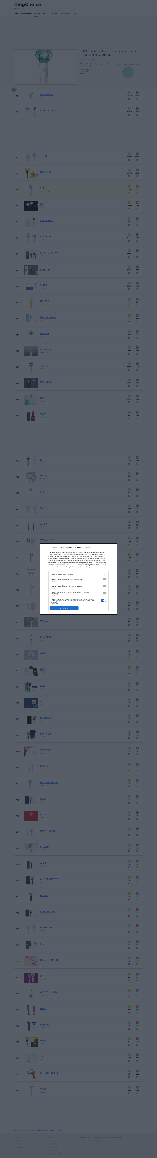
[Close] (113, 547)
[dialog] (78, 579)
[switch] (103, 579)
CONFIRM (64, 608)
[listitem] (78, 575)
